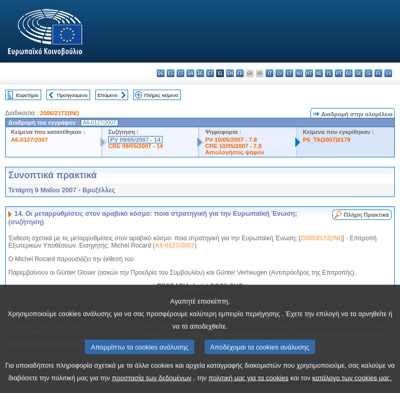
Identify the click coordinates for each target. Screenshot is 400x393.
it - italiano (269, 73)
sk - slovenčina (358, 73)
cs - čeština (180, 73)
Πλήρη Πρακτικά (366, 215)
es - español (170, 73)
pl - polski (329, 73)
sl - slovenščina (368, 73)
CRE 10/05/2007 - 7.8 (233, 146)
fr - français (240, 73)
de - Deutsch (200, 73)
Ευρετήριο (27, 95)
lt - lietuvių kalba (289, 73)
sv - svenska (388, 73)
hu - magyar (299, 73)
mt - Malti (309, 73)
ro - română (349, 73)
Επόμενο (107, 95)
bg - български (161, 73)
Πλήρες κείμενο (161, 95)
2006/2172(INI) (59, 113)
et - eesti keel (210, 73)
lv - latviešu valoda (279, 73)
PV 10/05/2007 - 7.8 (231, 140)
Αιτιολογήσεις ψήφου (235, 152)
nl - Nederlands (319, 73)
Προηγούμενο (72, 95)
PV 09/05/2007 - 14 (135, 140)
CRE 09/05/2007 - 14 (135, 146)
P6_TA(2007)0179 (327, 140)
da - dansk (190, 73)
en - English (230, 73)
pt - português (339, 73)
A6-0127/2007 (29, 140)
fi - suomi (378, 73)
